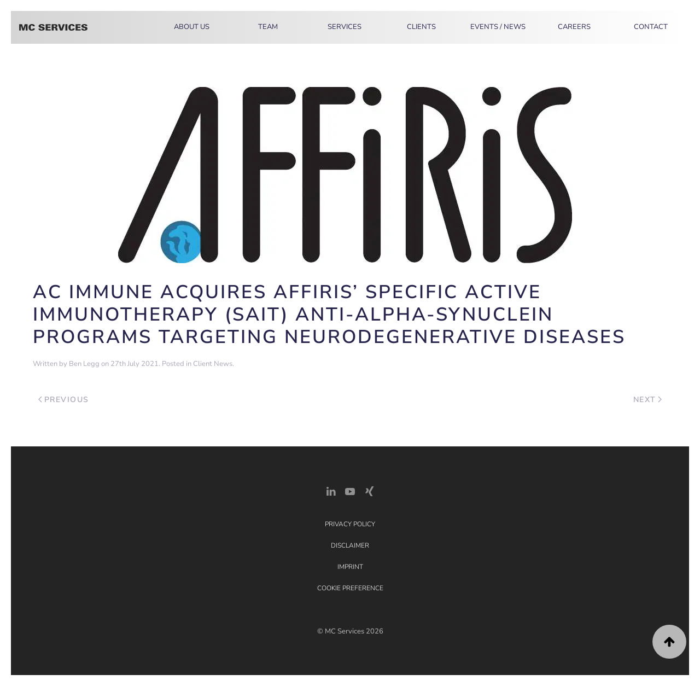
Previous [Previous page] (63, 399)
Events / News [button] (498, 27)
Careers (574, 27)
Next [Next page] (647, 399)
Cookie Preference (350, 588)
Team (268, 27)
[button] (669, 642)
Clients (421, 27)
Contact (651, 27)
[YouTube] (350, 490)
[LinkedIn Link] (330, 490)
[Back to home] (53, 27)
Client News (212, 364)
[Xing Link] (369, 490)
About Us (191, 27)
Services (344, 27)
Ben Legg (84, 364)
